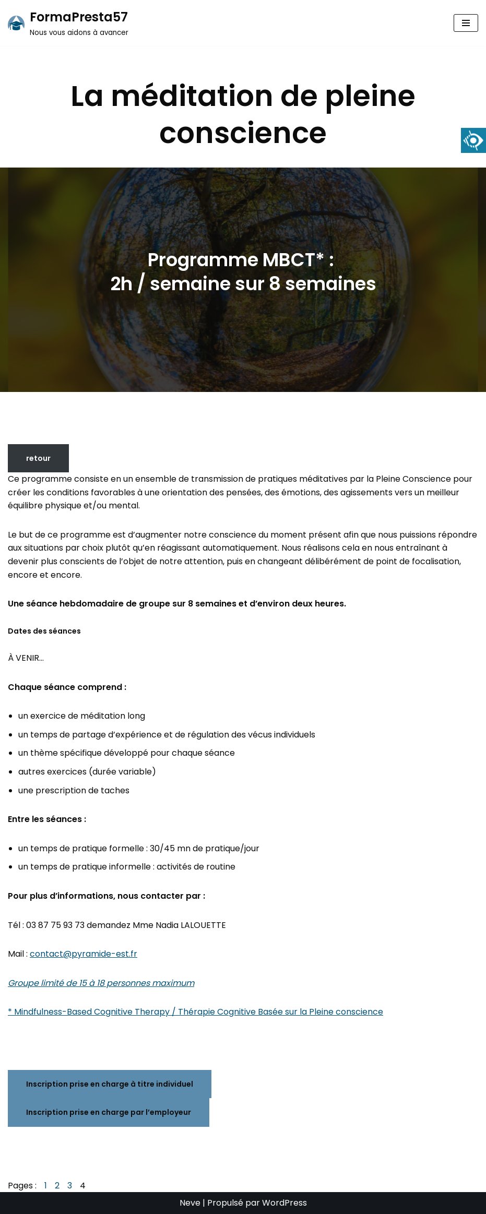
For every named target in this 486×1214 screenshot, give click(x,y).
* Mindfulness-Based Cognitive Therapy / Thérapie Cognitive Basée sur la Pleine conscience (195, 1012)
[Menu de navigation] (466, 23)
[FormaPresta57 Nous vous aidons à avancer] (68, 23)
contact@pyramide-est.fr (83, 954)
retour (38, 458)
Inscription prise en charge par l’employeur (108, 1112)
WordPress (284, 1203)
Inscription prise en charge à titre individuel (109, 1084)
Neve (190, 1203)
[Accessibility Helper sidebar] (473, 140)
